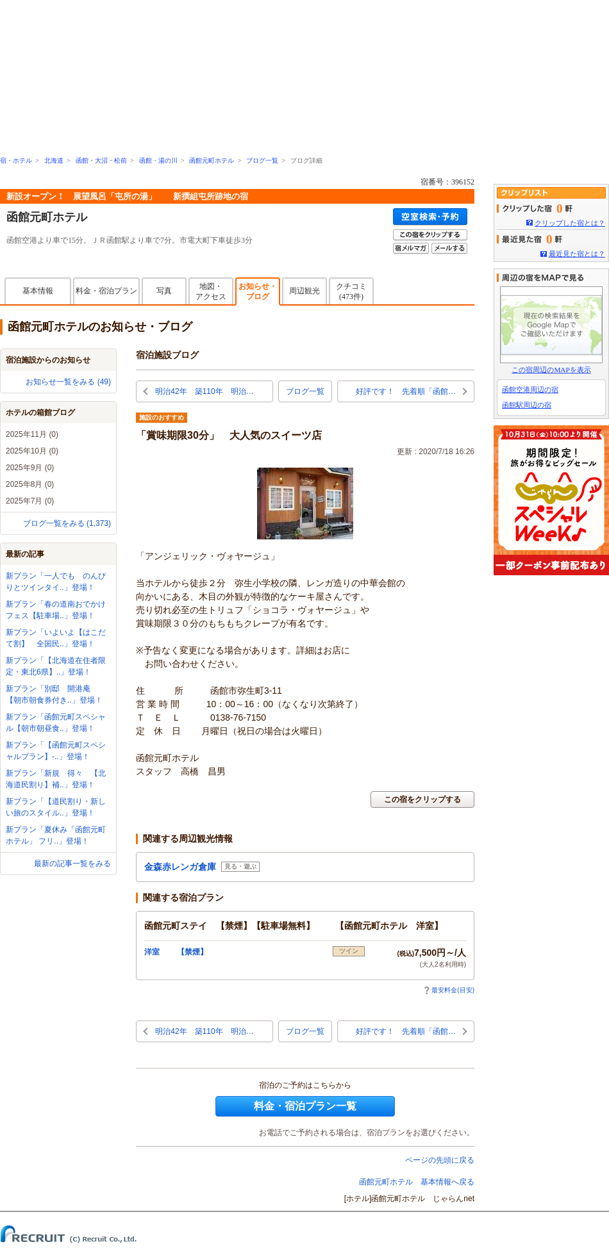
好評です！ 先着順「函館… (406, 391)
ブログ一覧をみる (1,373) (67, 523)
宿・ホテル (16, 160)
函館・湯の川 (158, 160)
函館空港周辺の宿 (530, 389)
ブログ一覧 (262, 160)
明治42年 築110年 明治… (204, 391)
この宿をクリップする (422, 799)
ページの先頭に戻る (439, 1160)
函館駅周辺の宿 (526, 405)
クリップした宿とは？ (570, 223)
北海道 (53, 160)
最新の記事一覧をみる (72, 863)
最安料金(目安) (449, 990)
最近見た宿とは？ (577, 254)
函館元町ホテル (211, 160)
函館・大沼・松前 (101, 160)
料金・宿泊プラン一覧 (305, 1106)
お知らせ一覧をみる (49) (68, 381)
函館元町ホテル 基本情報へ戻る (416, 1181)
